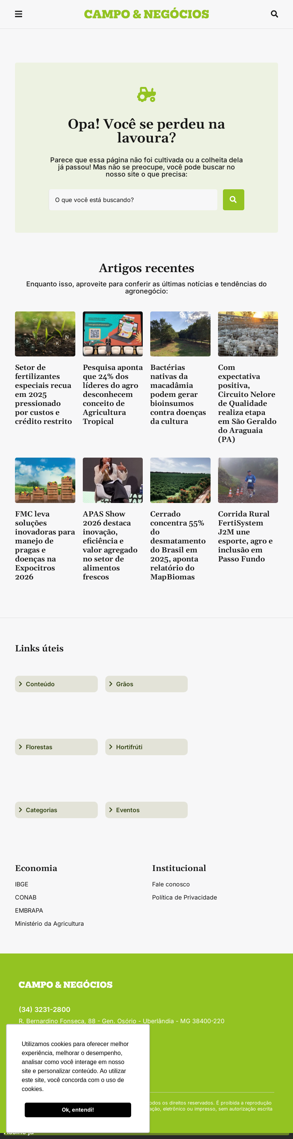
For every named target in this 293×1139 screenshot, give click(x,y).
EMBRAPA (29, 916)
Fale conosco (171, 890)
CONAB (25, 903)
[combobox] (129, 202)
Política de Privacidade (184, 903)
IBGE (21, 890)
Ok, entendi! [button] (78, 1109)
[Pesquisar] (229, 202)
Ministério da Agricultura (49, 929)
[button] (19, 15)
